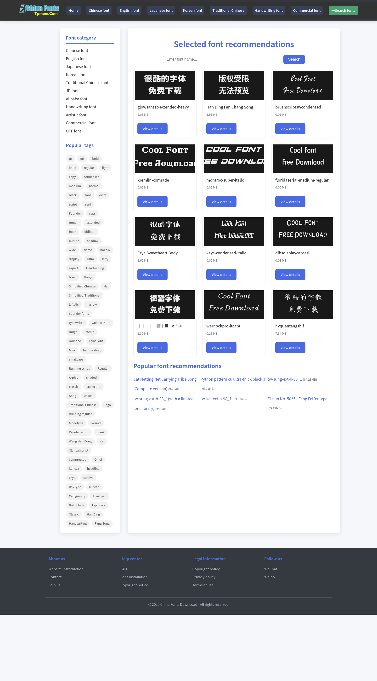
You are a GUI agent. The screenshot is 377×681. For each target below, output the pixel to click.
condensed (92, 176)
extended (93, 222)
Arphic (73, 377)
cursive (88, 477)
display (74, 259)
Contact (55, 576)
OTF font (73, 131)
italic (72, 167)
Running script (79, 368)
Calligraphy (77, 496)
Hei (106, 286)
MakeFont (93, 386)
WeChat (270, 568)
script (73, 204)
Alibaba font (76, 99)
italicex (74, 468)
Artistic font (76, 115)
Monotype (76, 423)
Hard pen (99, 496)
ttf (70, 158)
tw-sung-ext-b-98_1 (292, 380)
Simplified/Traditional (84, 295)
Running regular (80, 414)
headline (93, 468)
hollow (105, 249)
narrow (92, 304)
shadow (92, 240)
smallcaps (76, 359)
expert (73, 268)
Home (73, 10)
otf (82, 158)
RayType (75, 486)
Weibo (269, 576)
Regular (103, 368)
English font (135, 10)
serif (88, 204)
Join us (55, 584)
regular (89, 167)
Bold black (76, 505)
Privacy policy (204, 576)
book (72, 231)
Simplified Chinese (82, 286)
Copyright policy (206, 568)
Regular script (79, 432)
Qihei (98, 459)
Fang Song (102, 523)
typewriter (76, 322)
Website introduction (66, 568)
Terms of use (203, 584)
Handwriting (95, 268)
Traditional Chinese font (87, 82)
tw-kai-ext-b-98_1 (223, 400)
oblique (89, 231)
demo (88, 249)
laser (72, 277)
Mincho (94, 486)
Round (96, 423)
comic (89, 331)
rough (73, 331)
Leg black (99, 505)
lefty (105, 259)
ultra (90, 259)
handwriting (92, 350)
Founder (75, 213)
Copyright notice (134, 584)
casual (88, 395)
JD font (72, 90)
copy (72, 176)
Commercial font (327, 10)
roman (73, 222)
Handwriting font (286, 10)
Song (72, 395)
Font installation (134, 576)
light (105, 167)
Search (294, 59)
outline (74, 240)
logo (108, 404)
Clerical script (78, 450)
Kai (102, 441)
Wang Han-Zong (80, 441)
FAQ (123, 568)
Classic (74, 514)
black (73, 195)
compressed (77, 459)
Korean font (205, 10)
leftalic (74, 304)
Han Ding (93, 514)
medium (75, 185)
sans (88, 195)
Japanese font (170, 10)
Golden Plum (101, 322)
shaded (91, 377)
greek (101, 432)
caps (92, 213)
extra (103, 195)
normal (94, 185)
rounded (75, 340)
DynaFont (96, 340)
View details (153, 129)
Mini (72, 350)
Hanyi (88, 277)
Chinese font (102, 10)
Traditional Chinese (243, 10)
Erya (72, 477)
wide (72, 249)
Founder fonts (79, 313)
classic (73, 386)
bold (95, 158)
